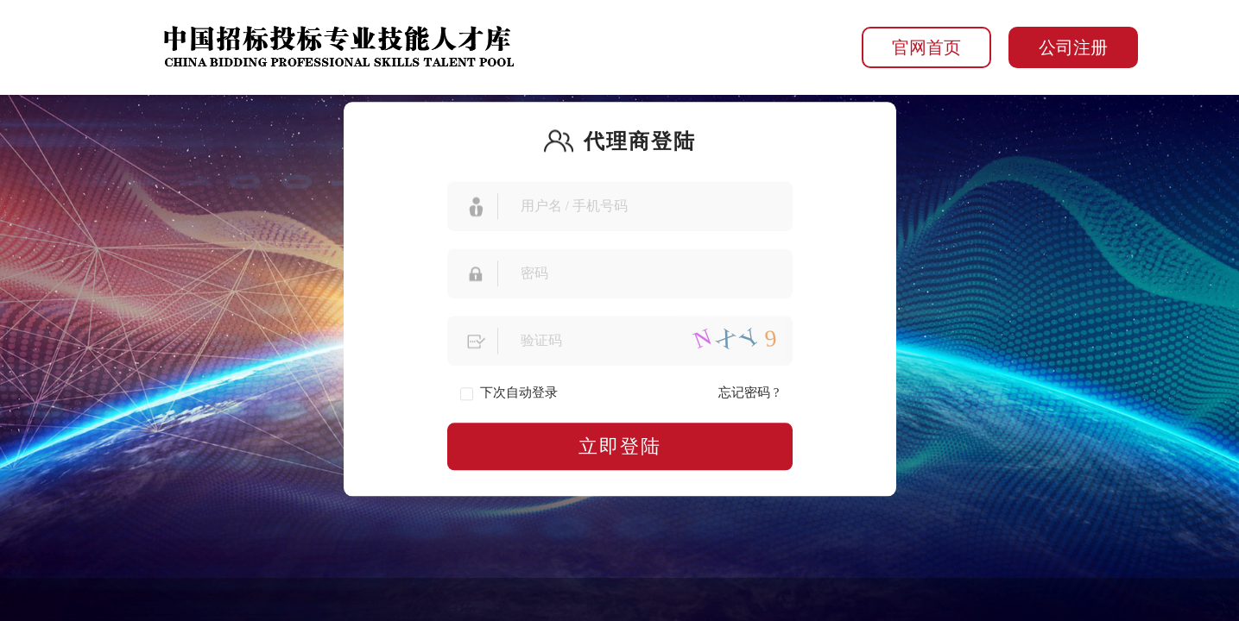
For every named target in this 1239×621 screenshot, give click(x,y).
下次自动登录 (509, 393)
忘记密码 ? (748, 392)
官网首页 (926, 47)
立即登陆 (619, 446)
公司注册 (1073, 47)
